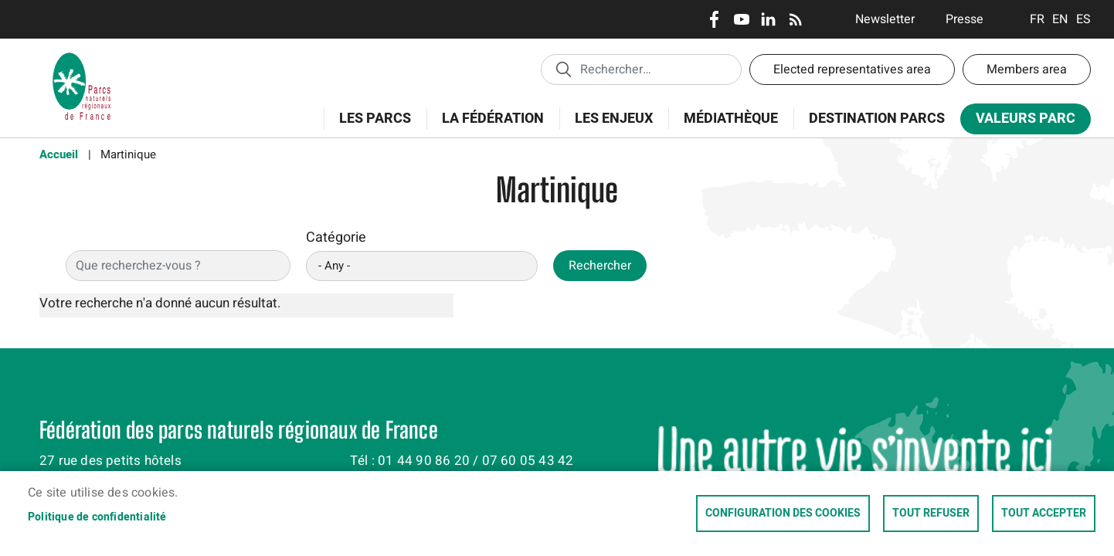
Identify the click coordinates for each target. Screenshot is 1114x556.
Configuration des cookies (783, 513)
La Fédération (487, 127)
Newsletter (885, 19)
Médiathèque (731, 118)
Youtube (741, 19)
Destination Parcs (877, 118)
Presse (964, 19)
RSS (795, 19)
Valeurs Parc (1020, 121)
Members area (1027, 69)
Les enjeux (608, 127)
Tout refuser (931, 513)
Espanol (1083, 19)
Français (1037, 19)
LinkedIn (768, 19)
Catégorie (336, 237)
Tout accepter (1043, 513)
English (1060, 19)
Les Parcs (370, 127)
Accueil (58, 154)
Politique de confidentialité (97, 517)
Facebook (714, 19)
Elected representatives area (852, 69)
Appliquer (563, 69)
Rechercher (600, 265)
